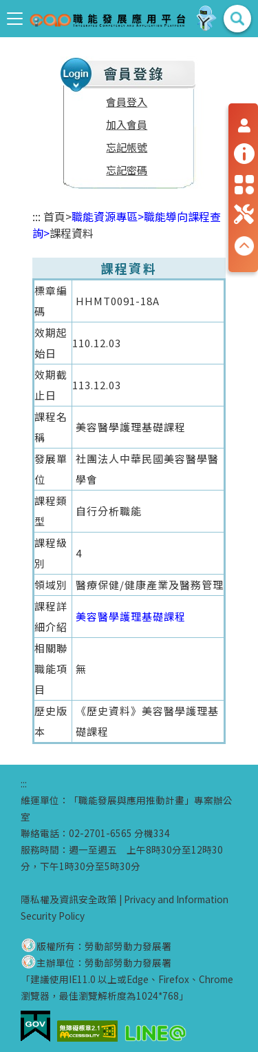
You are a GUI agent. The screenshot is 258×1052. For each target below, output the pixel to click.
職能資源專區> (108, 216)
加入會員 (126, 124)
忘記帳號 (126, 147)
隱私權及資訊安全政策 (69, 899)
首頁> (57, 216)
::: (36, 216)
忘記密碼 (126, 170)
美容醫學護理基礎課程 (131, 616)
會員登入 (126, 101)
